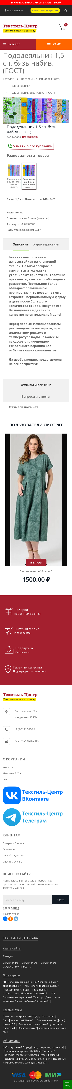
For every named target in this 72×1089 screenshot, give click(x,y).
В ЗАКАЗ (36, 522)
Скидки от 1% (10, 962)
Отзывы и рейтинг (36, 385)
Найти (60, 899)
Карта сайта (12, 948)
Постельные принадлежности (40, 79)
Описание (21, 244)
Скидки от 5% (48, 962)
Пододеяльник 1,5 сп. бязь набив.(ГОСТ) (31, 129)
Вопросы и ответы (36, 396)
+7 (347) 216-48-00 (25, 729)
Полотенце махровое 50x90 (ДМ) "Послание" (28, 1016)
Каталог (8, 79)
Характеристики (46, 244)
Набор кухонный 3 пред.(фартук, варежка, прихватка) (33, 1047)
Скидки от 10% (11, 966)
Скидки (8, 956)
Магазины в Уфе (12, 773)
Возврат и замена (13, 843)
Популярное (11, 975)
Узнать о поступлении (30, 146)
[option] (36, 110)
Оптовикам (9, 849)
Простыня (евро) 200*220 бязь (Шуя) (24, 1055)
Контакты (8, 767)
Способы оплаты (12, 861)
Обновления (11, 1040)
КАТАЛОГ (14, 44)
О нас (6, 779)
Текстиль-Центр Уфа (20, 938)
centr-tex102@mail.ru (27, 741)
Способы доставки (13, 855)
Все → (26, 966)
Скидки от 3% (29, 962)
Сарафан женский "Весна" (18, 1020)
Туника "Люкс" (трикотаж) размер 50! (36, 530)
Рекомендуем (12, 1010)
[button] (22, 10)
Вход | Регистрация (45, 10)
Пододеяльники (20, 86)
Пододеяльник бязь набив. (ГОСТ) (32, 92)
